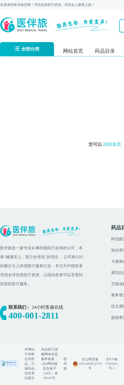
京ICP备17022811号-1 (111, 363)
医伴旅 (65, 363)
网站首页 (73, 51)
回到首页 (112, 144)
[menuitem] (73, 50)
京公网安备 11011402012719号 (90, 363)
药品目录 (105, 51)
